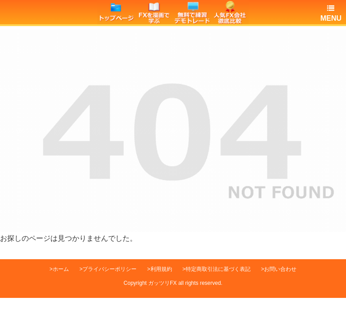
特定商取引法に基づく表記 (218, 269)
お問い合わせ (280, 269)
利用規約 (161, 269)
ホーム (61, 269)
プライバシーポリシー (109, 269)
